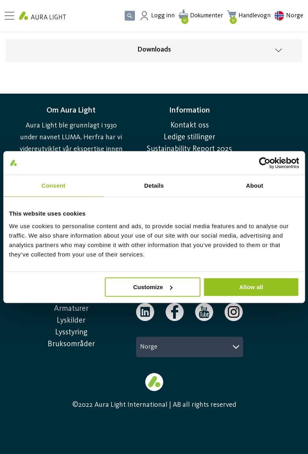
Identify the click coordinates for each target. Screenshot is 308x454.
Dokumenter (206, 16)
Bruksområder (71, 344)
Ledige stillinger (189, 137)
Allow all (251, 287)
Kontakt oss (189, 125)
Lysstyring (71, 332)
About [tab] (254, 185)
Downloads (154, 49)
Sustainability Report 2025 (189, 149)
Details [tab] (154, 185)
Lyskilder (71, 321)
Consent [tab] (53, 185)
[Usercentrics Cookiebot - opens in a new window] (264, 163)
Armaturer (71, 309)
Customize (153, 287)
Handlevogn (254, 16)
